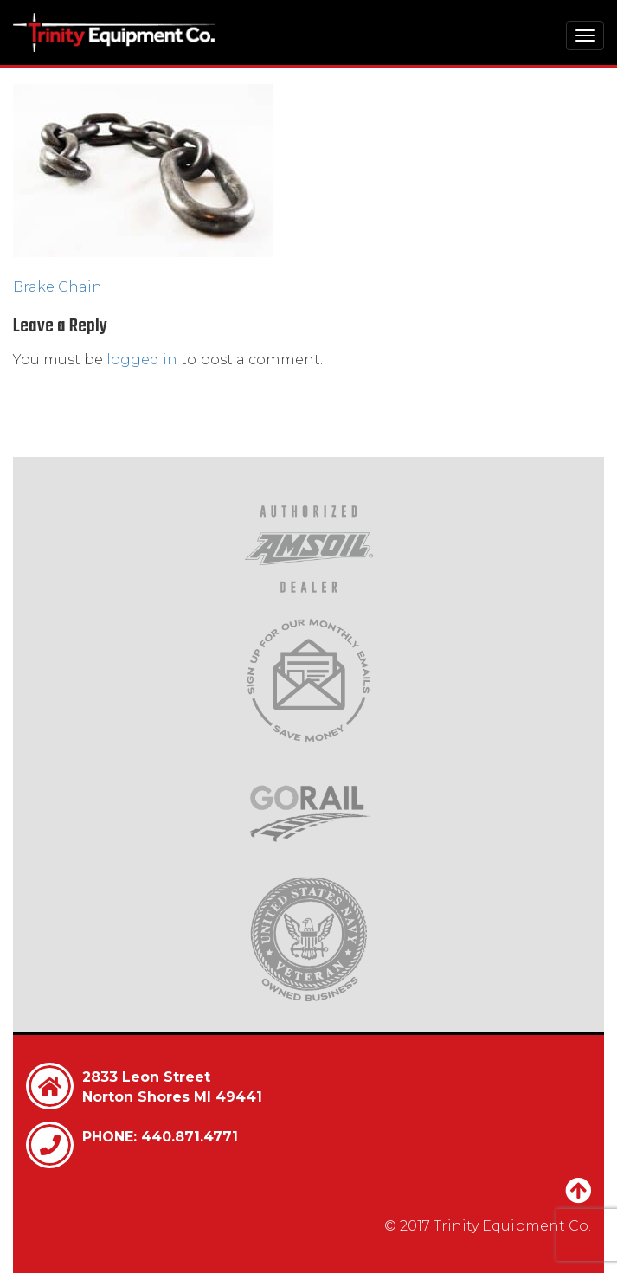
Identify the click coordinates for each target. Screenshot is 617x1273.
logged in (141, 359)
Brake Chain (57, 287)
